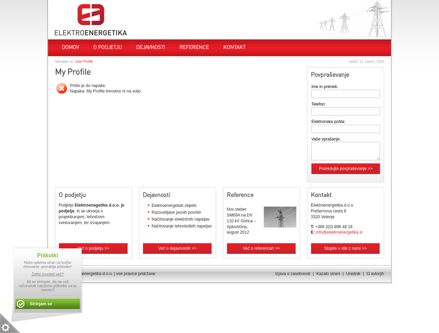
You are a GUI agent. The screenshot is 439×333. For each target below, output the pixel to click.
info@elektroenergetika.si (339, 232)
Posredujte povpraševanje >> (345, 168)
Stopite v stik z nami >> (345, 248)
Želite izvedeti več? (48, 274)
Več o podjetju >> (93, 248)
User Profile (84, 61)
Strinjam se (41, 303)
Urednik (353, 273)
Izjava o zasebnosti (292, 273)
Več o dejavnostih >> (177, 248)
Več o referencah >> (261, 248)
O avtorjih (375, 273)
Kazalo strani (328, 273)
